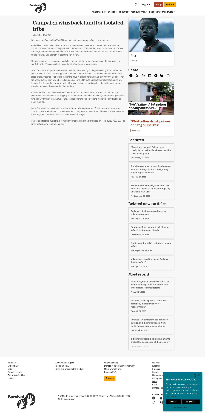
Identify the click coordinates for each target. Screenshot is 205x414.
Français (156, 369)
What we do (98, 12)
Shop (159, 5)
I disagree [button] (190, 402)
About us (123, 12)
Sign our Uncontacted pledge (69, 369)
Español (156, 366)
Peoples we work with (161, 12)
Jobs (10, 369)
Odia (154, 385)
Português (157, 378)
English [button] (146, 5)
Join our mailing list (65, 363)
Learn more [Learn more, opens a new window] (171, 396)
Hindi (154, 381)
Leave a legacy (111, 363)
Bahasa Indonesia (160, 388)
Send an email (62, 366)
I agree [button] (173, 402)
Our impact (13, 366)
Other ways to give (113, 369)
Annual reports (15, 372)
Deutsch (156, 363)
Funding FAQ (110, 372)
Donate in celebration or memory (119, 366)
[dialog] (182, 391)
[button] (136, 4)
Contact (11, 378)
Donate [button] (170, 5)
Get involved (138, 12)
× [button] (199, 375)
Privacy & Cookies (16, 375)
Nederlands (157, 375)
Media (111, 12)
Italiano (155, 372)
